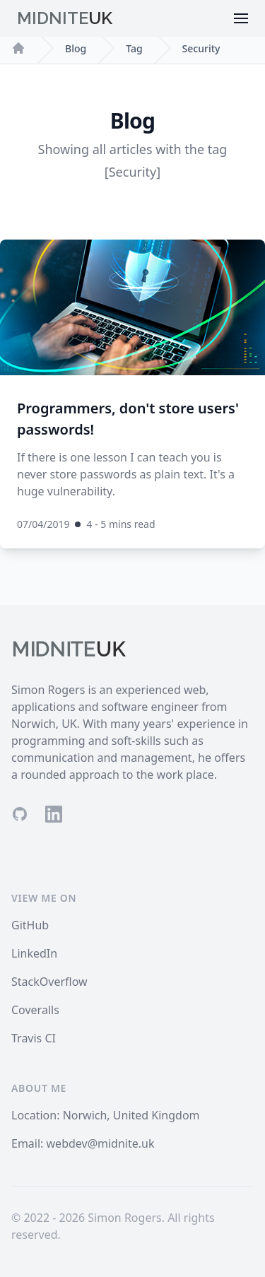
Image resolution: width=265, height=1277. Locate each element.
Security (201, 48)
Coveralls (35, 1010)
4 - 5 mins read (120, 524)
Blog (75, 48)
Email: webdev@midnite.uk (83, 1143)
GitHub (30, 925)
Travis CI (33, 1038)
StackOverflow (49, 981)
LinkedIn (34, 953)
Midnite (64, 18)
